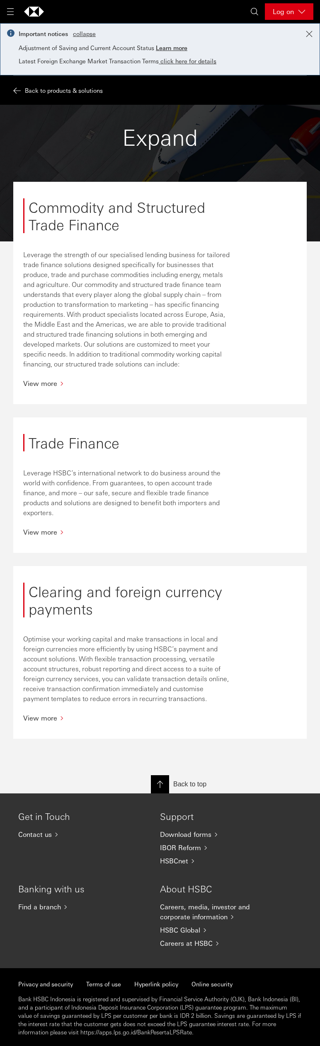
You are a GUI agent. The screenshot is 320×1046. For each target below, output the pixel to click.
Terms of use (103, 984)
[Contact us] (72, 834)
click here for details (187, 61)
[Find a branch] (72, 907)
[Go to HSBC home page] (34, 12)
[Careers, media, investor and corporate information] (214, 912)
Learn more (171, 47)
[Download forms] (214, 834)
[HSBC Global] (214, 930)
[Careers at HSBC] (214, 943)
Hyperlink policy (156, 984)
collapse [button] (84, 33)
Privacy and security (45, 984)
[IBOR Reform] (214, 848)
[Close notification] (309, 34)
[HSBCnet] (214, 861)
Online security (212, 984)
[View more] (126, 383)
